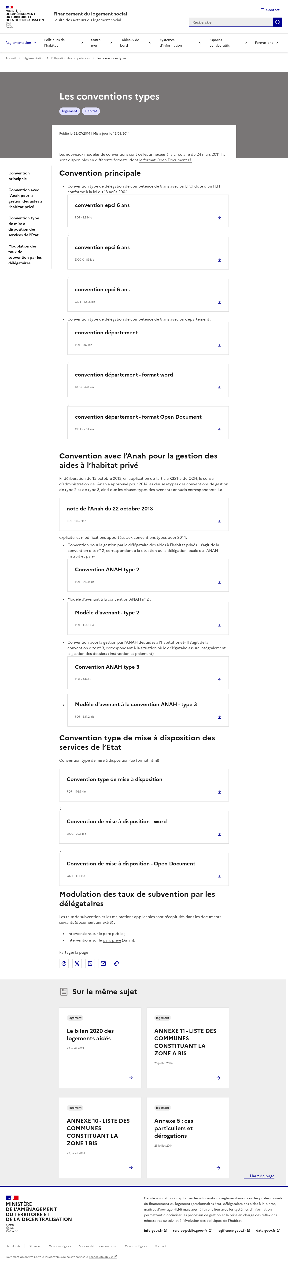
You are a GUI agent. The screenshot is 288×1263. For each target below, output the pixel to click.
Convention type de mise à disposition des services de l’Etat (23, 226)
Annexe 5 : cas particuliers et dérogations (173, 1128)
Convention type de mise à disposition (94, 760)
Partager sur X (77, 963)
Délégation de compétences (70, 58)
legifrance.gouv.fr (232, 1230)
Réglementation (18, 42)
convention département (106, 332)
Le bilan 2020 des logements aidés (90, 1035)
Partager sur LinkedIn (90, 963)
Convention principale (19, 175)
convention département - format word (124, 375)
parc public (113, 933)
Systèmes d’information (171, 42)
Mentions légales (60, 1246)
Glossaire (35, 1246)
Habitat (91, 111)
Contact (273, 9)
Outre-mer (96, 42)
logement (69, 111)
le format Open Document (163, 160)
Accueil (11, 58)
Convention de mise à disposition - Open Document (131, 864)
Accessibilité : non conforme (98, 1246)
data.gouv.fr (266, 1230)
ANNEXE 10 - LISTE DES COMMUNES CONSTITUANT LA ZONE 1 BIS (98, 1132)
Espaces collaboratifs (220, 42)
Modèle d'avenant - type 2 (107, 613)
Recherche (277, 22)
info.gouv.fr (153, 1230)
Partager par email (103, 963)
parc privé (112, 940)
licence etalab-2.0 (101, 1257)
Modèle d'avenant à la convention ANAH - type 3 (136, 704)
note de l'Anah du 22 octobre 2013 (110, 509)
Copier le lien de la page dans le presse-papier (116, 963)
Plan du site (13, 1246)
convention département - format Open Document (138, 417)
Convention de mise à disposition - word (117, 821)
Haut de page (261, 1176)
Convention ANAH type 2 (107, 569)
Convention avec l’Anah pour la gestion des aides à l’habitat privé (25, 198)
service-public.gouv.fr (190, 1230)
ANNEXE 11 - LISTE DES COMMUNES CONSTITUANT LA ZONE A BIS (185, 1042)
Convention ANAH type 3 (107, 667)
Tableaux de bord (129, 42)
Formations (264, 42)
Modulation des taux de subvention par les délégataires (25, 254)
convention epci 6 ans (102, 205)
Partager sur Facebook (64, 963)
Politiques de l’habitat (54, 42)
